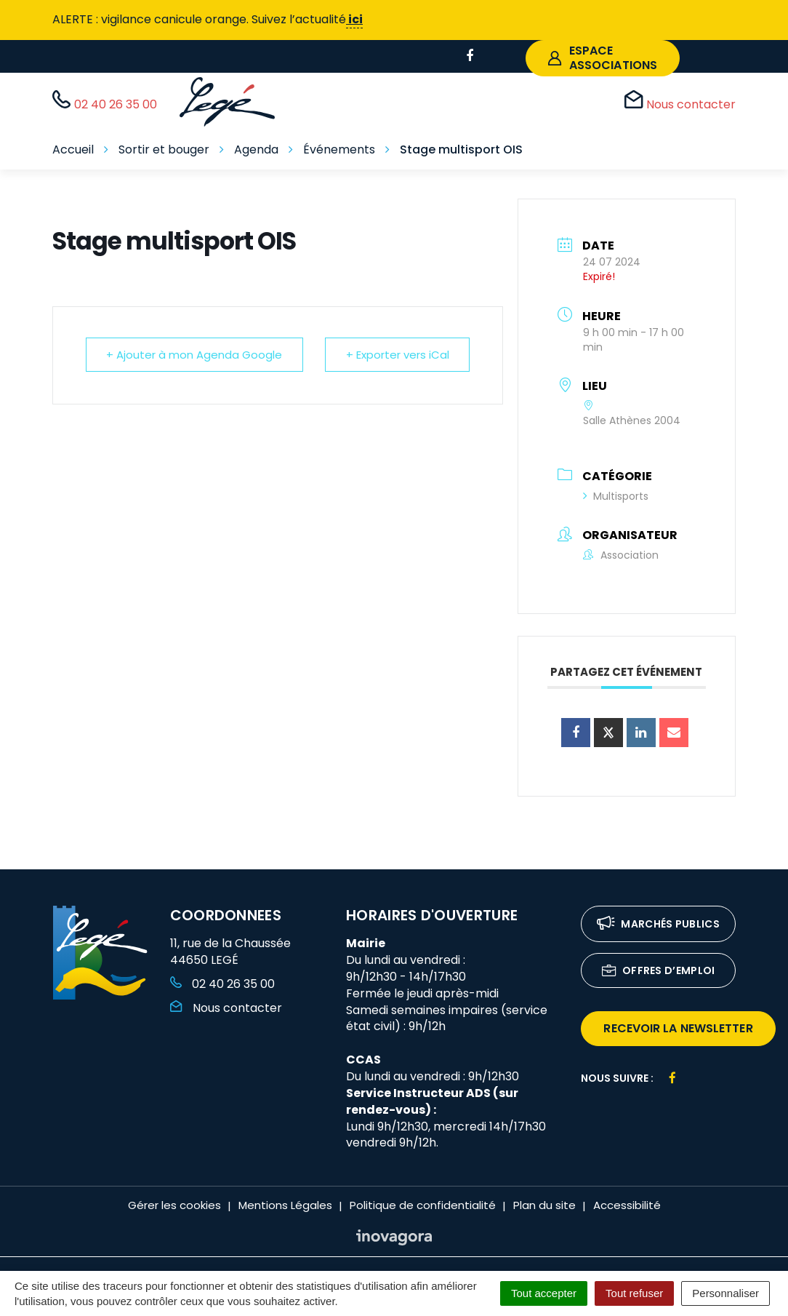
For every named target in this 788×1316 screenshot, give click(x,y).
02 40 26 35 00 (222, 984)
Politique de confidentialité (423, 1205)
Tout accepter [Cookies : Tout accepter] (543, 1293)
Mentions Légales (285, 1205)
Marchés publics (658, 925)
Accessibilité (627, 1205)
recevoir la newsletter (677, 1028)
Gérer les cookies (174, 1205)
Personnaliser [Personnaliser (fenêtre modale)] (725, 1293)
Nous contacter (226, 1008)
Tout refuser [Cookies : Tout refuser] (634, 1293)
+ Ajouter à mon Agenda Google (195, 354)
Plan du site (544, 1205)
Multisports (615, 496)
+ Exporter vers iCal (397, 354)
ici (354, 19)
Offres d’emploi (658, 971)
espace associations (602, 57)
